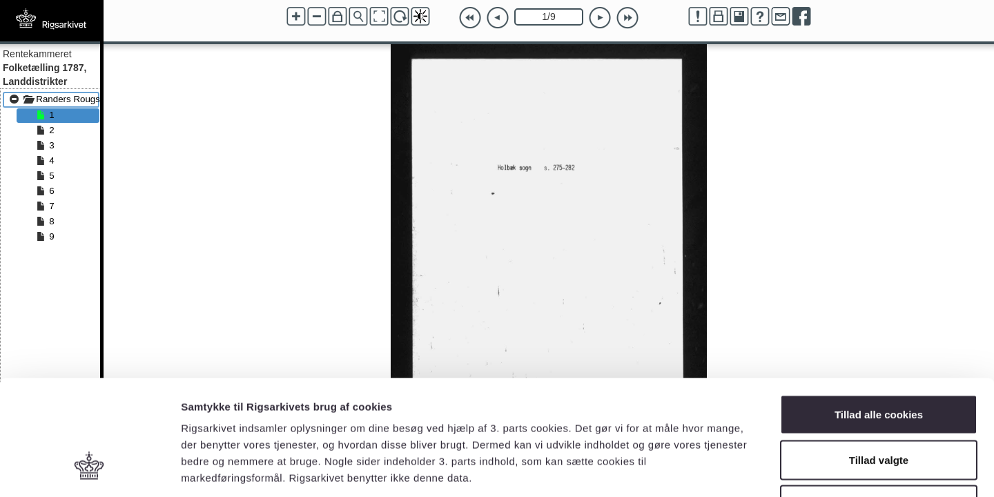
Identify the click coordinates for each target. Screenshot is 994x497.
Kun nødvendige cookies (878, 406)
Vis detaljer (718, 470)
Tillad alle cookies (879, 316)
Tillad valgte (878, 361)
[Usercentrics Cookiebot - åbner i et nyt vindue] (89, 470)
